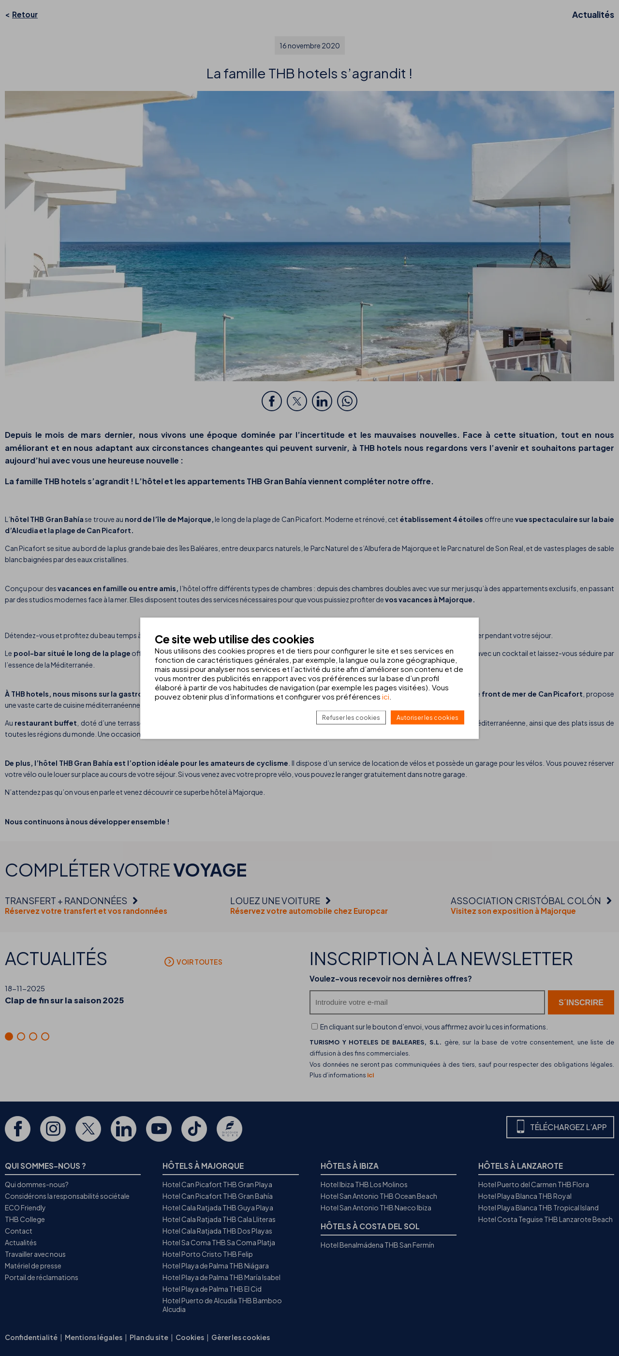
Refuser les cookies (351, 717)
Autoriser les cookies (427, 717)
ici (385, 695)
